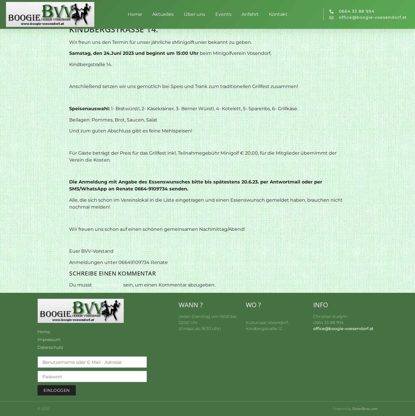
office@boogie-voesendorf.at (343, 328)
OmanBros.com (365, 408)
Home (135, 14)
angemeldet (107, 285)
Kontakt (278, 14)
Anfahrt (250, 14)
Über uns (194, 14)
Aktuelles (163, 14)
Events (223, 14)
